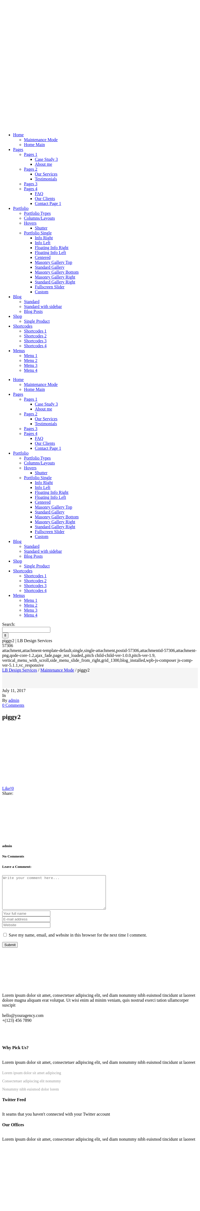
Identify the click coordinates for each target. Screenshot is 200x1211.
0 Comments (13, 705)
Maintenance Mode (57, 670)
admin (13, 700)
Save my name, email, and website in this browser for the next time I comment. (78, 941)
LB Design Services (19, 670)
